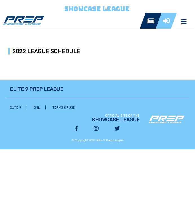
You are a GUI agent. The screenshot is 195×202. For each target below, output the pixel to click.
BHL (37, 107)
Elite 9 (15, 107)
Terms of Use (63, 107)
